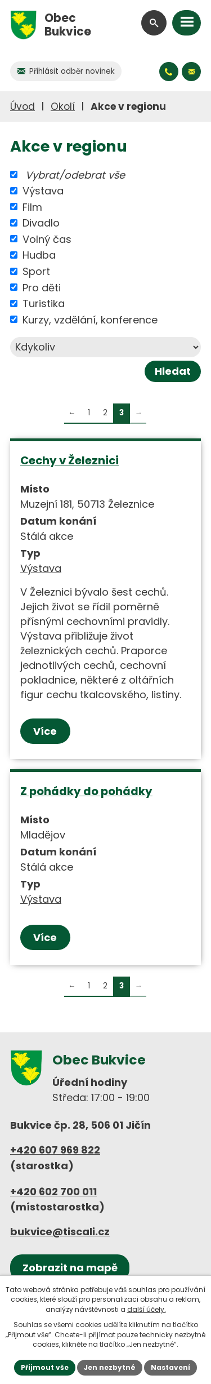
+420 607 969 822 (55, 1150)
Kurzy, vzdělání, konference (90, 319)
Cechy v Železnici (69, 460)
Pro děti (42, 287)
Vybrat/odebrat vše (75, 174)
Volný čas (47, 239)
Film (32, 206)
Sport (36, 271)
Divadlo (41, 223)
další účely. (146, 1309)
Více (45, 731)
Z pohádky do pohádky (86, 791)
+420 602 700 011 (53, 1192)
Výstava (43, 191)
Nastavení (170, 1367)
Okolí (63, 106)
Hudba (39, 255)
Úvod (22, 106)
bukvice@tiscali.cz (60, 1232)
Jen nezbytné (110, 1367)
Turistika (44, 303)
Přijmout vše (45, 1367)
